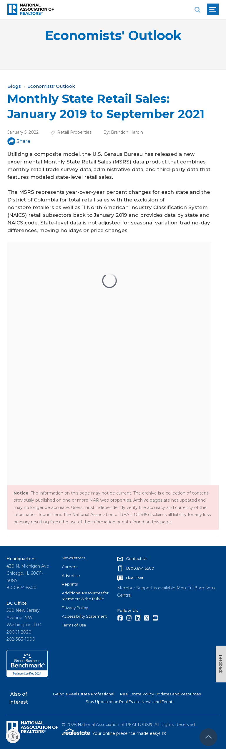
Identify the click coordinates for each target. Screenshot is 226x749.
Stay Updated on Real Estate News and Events (130, 701)
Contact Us (136, 558)
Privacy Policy (75, 607)
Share (18, 141)
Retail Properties (74, 132)
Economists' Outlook (113, 35)
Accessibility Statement (84, 616)
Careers (69, 566)
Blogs (14, 86)
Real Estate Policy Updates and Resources (160, 694)
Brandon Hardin (127, 132)
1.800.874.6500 (140, 568)
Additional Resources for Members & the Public (85, 596)
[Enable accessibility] (13, 736)
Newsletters (73, 557)
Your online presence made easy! (129, 733)
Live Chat (135, 578)
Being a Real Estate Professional (83, 694)
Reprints (70, 584)
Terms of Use (74, 625)
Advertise (71, 575)
